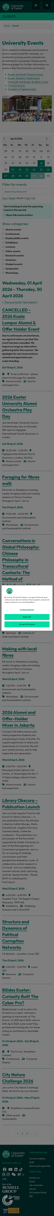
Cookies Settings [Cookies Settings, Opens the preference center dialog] (27, 610)
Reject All (27, 617)
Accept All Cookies (27, 624)
